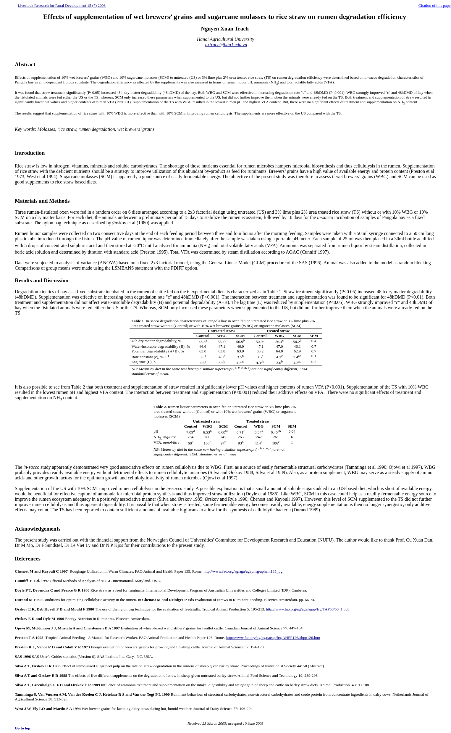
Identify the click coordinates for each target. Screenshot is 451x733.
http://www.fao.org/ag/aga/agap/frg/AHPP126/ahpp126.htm (273, 637)
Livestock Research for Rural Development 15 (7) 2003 (62, 5)
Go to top (22, 728)
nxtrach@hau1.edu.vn (226, 44)
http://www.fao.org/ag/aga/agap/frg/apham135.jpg (242, 571)
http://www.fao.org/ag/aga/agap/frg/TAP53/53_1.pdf (307, 609)
